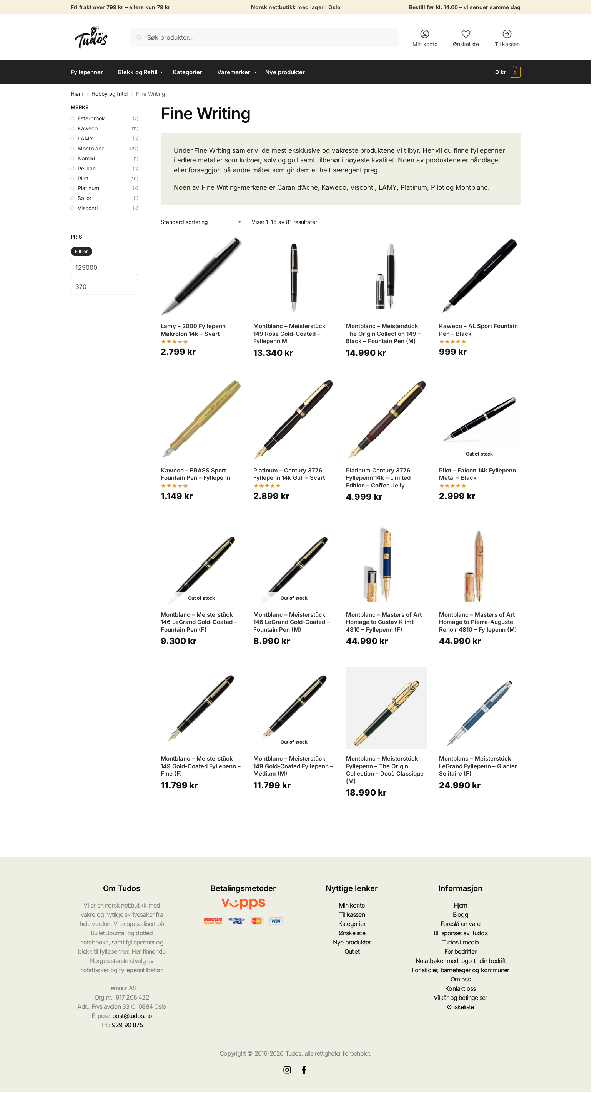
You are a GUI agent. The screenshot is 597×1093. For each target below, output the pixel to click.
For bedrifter (460, 951)
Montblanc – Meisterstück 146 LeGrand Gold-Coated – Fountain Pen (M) (291, 622)
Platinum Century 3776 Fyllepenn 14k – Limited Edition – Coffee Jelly (378, 478)
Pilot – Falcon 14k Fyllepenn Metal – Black (477, 474)
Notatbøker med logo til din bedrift (461, 961)
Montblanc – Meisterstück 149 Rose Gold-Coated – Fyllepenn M (289, 333)
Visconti (88, 208)
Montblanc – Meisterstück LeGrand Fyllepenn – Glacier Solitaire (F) (478, 766)
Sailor (84, 198)
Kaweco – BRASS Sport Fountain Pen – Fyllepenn (195, 474)
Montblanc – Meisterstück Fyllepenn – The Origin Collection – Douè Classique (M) (385, 770)
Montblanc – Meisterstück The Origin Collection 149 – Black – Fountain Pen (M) (383, 333)
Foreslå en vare (460, 924)
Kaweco (88, 128)
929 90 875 (127, 1025)
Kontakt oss (460, 988)
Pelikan (87, 168)
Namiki (86, 158)
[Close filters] (140, 108)
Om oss (461, 979)
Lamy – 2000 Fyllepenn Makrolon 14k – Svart (193, 329)
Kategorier (352, 924)
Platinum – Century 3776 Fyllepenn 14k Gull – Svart (289, 474)
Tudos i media (460, 942)
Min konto (424, 37)
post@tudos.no (132, 1016)
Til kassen (507, 37)
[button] (508, 72)
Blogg (460, 914)
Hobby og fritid (109, 94)
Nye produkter (352, 942)
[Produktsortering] (202, 222)
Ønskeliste (466, 37)
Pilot (83, 178)
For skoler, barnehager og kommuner (460, 970)
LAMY (85, 138)
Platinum (88, 188)
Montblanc (91, 148)
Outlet (351, 951)
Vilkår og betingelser (460, 997)
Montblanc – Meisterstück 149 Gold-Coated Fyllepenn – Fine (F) (201, 766)
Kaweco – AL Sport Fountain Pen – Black (478, 329)
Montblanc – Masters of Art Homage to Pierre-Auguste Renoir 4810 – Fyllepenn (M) (478, 622)
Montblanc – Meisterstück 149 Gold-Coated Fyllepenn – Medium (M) (293, 766)
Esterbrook (91, 118)
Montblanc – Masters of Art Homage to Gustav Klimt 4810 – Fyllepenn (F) (384, 622)
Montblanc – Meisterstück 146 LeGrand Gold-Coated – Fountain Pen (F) (199, 622)
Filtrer (81, 251)
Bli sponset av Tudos (460, 933)
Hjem (77, 94)
